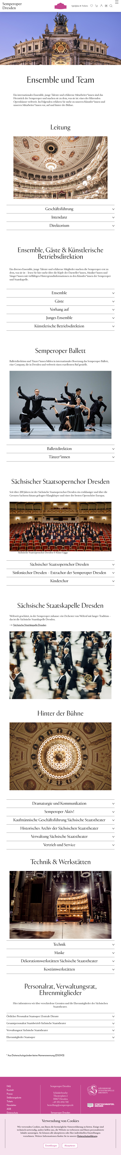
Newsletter (11, 1105)
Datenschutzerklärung (60, 1136)
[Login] (101, 6)
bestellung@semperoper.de (60, 1105)
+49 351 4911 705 (60, 1102)
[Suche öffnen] (111, 6)
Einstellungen (51, 1145)
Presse (10, 1094)
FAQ (9, 1086)
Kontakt (10, 1090)
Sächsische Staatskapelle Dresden (60, 606)
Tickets (10, 1101)
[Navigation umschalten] (116, 5)
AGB (9, 1109)
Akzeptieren (69, 1145)
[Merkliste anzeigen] (91, 6)
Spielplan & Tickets (79, 6)
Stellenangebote (14, 1097)
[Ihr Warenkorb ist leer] (96, 6)
